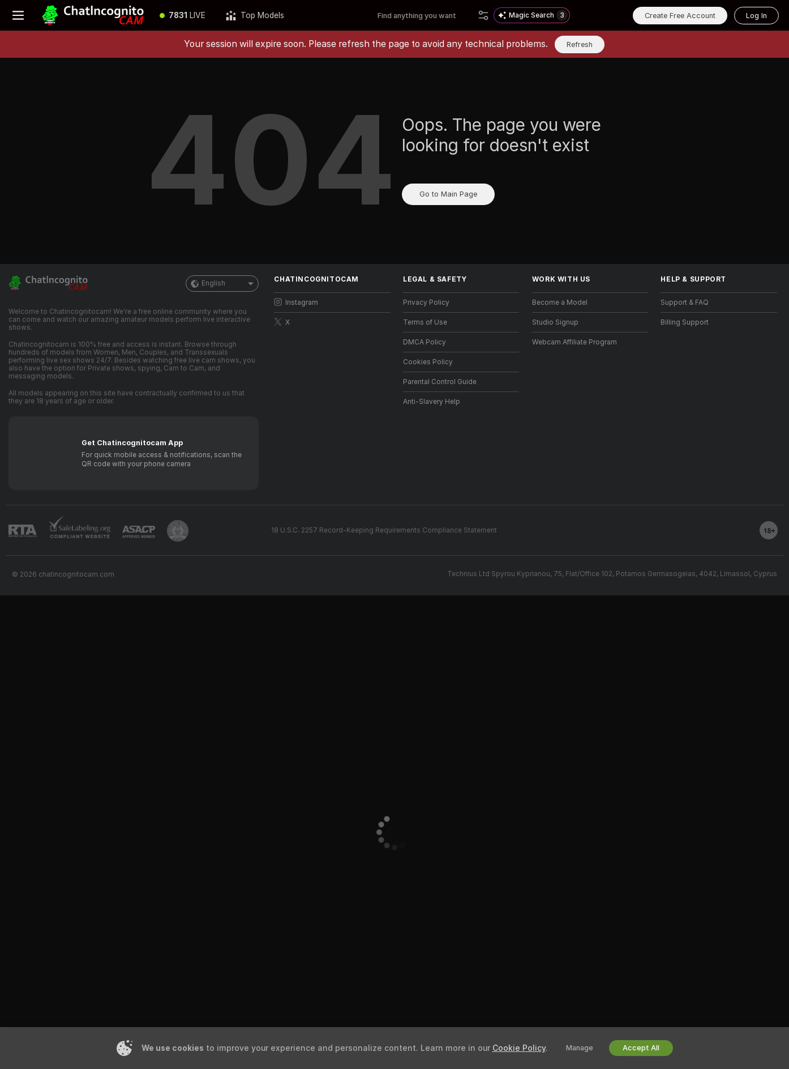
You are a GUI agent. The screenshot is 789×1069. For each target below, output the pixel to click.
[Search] (483, 15)
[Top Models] (255, 15)
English (222, 283)
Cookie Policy (519, 1048)
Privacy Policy (426, 302)
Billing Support (685, 322)
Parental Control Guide (440, 382)
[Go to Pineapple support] (177, 531)
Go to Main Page (448, 194)
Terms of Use (425, 322)
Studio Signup (555, 322)
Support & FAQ (685, 302)
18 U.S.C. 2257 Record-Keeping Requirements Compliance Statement (384, 530)
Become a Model (560, 302)
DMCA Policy (424, 342)
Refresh (580, 44)
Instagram (296, 302)
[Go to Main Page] (92, 15)
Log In (756, 15)
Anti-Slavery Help (431, 402)
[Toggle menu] (18, 15)
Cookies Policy (428, 362)
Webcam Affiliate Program (574, 342)
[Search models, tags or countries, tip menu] (425, 15)
